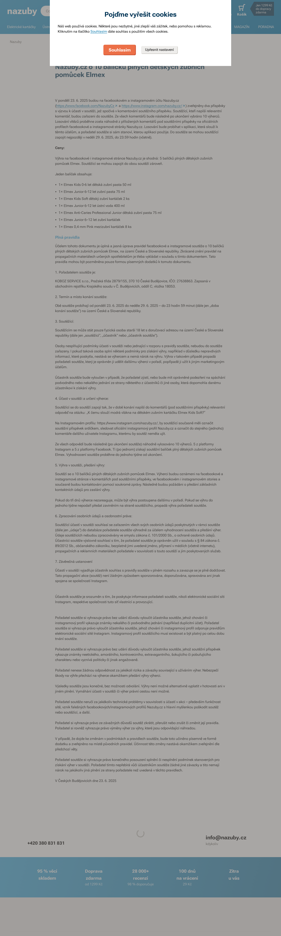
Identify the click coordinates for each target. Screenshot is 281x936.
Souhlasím (98, 31)
